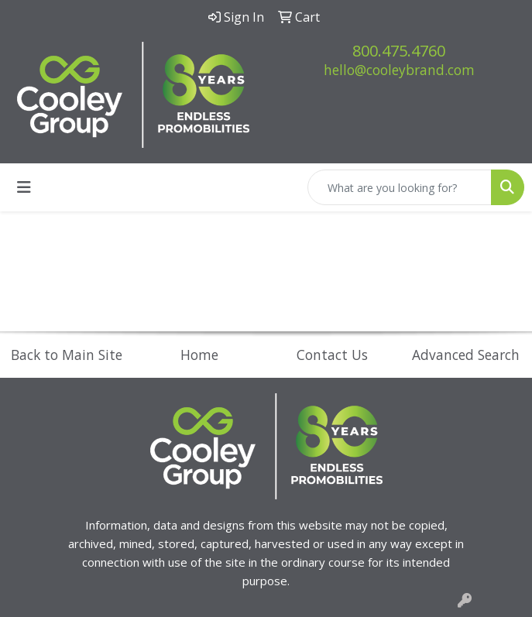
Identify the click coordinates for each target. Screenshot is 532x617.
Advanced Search (466, 354)
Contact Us (332, 354)
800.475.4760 (398, 50)
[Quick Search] (399, 187)
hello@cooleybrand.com (399, 69)
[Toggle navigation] (24, 187)
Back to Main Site (66, 354)
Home (199, 354)
